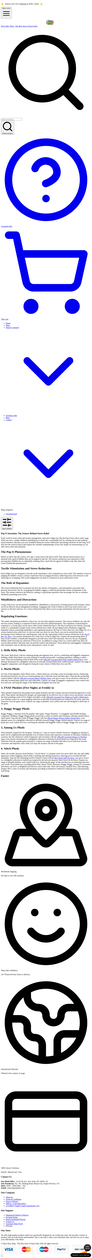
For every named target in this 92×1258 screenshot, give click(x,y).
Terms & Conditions (13, 1199)
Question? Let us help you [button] (80, 1255)
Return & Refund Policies (16, 1219)
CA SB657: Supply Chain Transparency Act (22, 1206)
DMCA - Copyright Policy (16, 1204)
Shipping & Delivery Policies (17, 1215)
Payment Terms (12, 1217)
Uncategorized (11, 514)
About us (9, 1197)
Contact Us (10, 1222)
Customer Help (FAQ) (14, 1224)
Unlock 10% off (87, 1247)
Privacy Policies (12, 1201)
